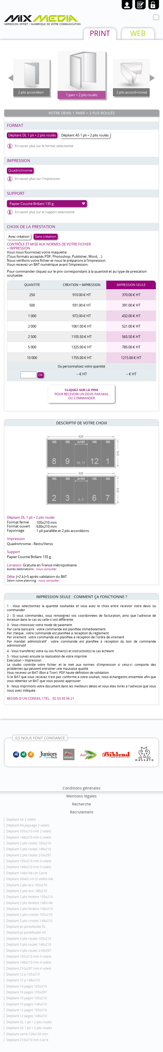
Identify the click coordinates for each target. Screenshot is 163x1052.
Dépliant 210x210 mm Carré (27, 1040)
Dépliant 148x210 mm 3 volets (28, 867)
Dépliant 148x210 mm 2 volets (28, 837)
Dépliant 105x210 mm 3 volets (28, 861)
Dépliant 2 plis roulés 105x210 (28, 843)
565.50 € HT (131, 336)
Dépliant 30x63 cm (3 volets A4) (29, 879)
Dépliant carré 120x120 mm (27, 1034)
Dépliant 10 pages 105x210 (26, 998)
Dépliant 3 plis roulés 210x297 (28, 951)
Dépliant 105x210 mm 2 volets (28, 831)
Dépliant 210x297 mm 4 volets (28, 968)
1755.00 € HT (81, 357)
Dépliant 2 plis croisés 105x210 (29, 915)
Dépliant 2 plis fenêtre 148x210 (29, 909)
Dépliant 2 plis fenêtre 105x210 (29, 897)
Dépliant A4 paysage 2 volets (27, 825)
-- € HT (81, 374)
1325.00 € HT (81, 347)
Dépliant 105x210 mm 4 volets (28, 956)
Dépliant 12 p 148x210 (23, 980)
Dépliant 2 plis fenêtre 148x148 (29, 903)
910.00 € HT (81, 294)
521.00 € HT (131, 326)
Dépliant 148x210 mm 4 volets (28, 962)
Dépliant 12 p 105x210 (23, 974)
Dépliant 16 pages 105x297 (26, 992)
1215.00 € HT (131, 357)
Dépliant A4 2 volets (21, 819)
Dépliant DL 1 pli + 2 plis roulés (29, 1022)
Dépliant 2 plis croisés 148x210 (29, 921)
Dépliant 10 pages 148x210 (26, 1004)
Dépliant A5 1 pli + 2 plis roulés (29, 1028)
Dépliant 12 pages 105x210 (26, 1010)
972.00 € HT (81, 315)
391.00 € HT (131, 305)
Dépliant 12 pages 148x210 (26, 1016)
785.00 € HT (131, 347)
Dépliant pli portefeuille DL (26, 927)
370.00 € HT (131, 294)
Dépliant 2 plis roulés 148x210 (28, 849)
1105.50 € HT (81, 336)
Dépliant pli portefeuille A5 (26, 932)
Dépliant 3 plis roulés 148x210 (28, 944)
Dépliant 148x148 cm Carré (26, 873)
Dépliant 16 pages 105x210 (26, 986)
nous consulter (46, 569)
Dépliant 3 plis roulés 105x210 (28, 939)
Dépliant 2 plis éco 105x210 (26, 885)
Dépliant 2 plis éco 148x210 (26, 891)
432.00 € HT (131, 315)
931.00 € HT (81, 305)
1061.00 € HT (81, 326)
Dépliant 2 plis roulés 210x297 (28, 855)
